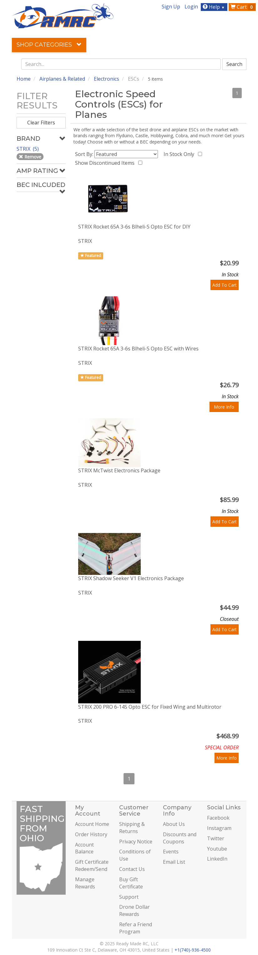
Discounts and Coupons (179, 838)
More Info (224, 407)
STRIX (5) (28, 148)
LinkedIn (217, 858)
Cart (242, 6)
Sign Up (171, 6)
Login (191, 6)
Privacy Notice (135, 841)
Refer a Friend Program (135, 928)
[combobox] (121, 64)
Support (129, 896)
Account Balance (84, 848)
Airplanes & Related (62, 78)
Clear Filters (41, 122)
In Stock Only (180, 154)
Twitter (215, 838)
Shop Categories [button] (49, 44)
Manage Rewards (85, 883)
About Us (174, 824)
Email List (174, 861)
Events (171, 851)
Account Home (92, 824)
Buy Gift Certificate (131, 883)
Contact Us (132, 869)
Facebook (218, 817)
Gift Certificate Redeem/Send (92, 865)
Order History (91, 834)
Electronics (106, 78)
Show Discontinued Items (106, 162)
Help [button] (214, 6)
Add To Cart (224, 285)
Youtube (217, 848)
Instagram (219, 828)
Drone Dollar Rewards (134, 910)
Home (24, 78)
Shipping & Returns (132, 828)
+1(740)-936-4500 (193, 950)
